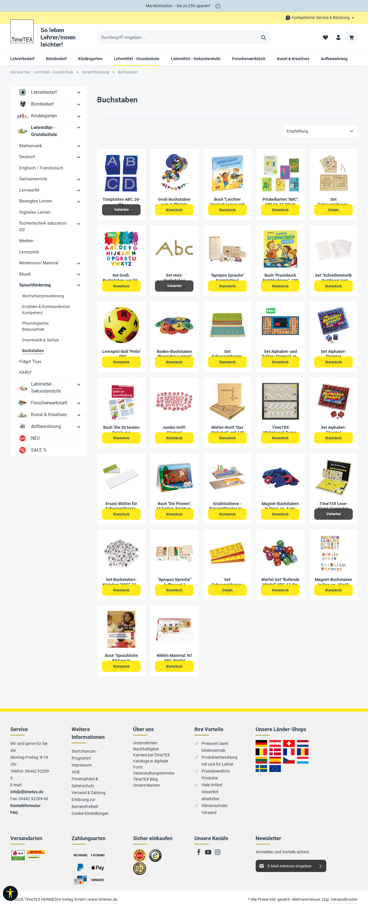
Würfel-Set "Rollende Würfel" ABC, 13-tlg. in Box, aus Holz (280, 582)
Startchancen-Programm (84, 754)
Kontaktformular (25, 805)
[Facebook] (199, 854)
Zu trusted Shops (155, 858)
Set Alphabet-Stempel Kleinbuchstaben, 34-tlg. (333, 430)
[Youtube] (208, 854)
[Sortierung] (320, 131)
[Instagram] (217, 854)
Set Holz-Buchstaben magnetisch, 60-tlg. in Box (174, 278)
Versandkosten (344, 899)
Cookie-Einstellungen (90, 813)
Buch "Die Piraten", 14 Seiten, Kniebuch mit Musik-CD (174, 506)
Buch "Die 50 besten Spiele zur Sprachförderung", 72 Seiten (121, 430)
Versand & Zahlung (89, 792)
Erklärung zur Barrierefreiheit (85, 803)
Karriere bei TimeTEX (151, 755)
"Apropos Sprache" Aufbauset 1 (174, 582)
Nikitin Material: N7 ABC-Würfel (174, 658)
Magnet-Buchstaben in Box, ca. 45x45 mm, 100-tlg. (333, 582)
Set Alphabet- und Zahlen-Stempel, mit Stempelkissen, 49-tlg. (280, 354)
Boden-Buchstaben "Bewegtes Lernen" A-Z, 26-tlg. (174, 354)
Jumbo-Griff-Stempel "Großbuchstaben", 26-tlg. (174, 430)
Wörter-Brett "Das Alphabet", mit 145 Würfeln (227, 430)
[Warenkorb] (351, 37)
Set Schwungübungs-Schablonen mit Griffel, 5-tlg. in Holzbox (227, 582)
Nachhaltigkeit (146, 749)
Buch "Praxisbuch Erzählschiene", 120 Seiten (280, 278)
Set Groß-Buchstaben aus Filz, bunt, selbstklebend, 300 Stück (121, 278)
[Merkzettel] (324, 37)
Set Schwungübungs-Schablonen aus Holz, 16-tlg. (227, 354)
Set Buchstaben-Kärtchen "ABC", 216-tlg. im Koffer (121, 582)
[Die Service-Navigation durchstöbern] (320, 18)
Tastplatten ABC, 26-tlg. (121, 202)
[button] (79, 92)
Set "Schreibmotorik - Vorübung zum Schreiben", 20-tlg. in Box (333, 278)
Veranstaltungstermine (153, 773)
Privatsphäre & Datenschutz (85, 782)
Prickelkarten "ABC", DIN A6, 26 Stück (280, 202)
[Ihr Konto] (338, 37)
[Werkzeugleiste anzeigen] (10, 893)
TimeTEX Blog (145, 779)
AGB (76, 772)
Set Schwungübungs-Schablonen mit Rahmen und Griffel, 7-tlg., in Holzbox (333, 202)
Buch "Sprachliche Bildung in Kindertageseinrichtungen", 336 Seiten (121, 658)
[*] (218, 5)
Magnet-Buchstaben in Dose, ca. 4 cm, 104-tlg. (280, 506)
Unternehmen (145, 743)
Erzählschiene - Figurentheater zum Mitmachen (227, 506)
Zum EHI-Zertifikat (141, 858)
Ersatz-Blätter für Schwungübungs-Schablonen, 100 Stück (121, 506)
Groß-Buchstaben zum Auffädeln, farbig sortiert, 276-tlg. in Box (174, 202)
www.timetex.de (102, 899)
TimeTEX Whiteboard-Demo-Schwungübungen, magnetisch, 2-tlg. (280, 430)
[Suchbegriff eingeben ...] (177, 37)
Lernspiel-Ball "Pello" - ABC (121, 354)
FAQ (14, 812)
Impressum (82, 765)
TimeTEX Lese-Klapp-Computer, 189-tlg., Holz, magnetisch (333, 506)
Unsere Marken (146, 785)
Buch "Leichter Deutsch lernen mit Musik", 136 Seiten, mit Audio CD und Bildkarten (227, 202)
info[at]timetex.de (26, 792)
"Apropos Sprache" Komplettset (227, 278)
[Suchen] (264, 37)
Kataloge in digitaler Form (150, 764)
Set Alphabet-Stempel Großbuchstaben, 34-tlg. (333, 354)
